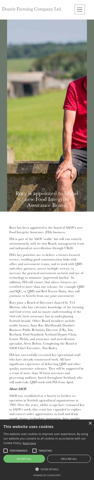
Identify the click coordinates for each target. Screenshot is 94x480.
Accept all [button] (24, 458)
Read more (29, 443)
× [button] (90, 423)
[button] (80, 9)
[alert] (47, 450)
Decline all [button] (69, 458)
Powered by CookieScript (47, 475)
